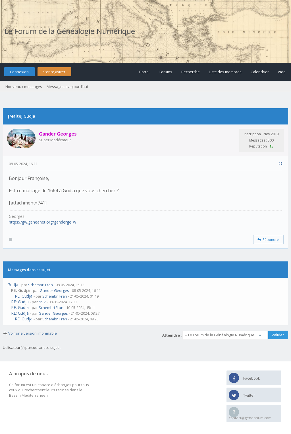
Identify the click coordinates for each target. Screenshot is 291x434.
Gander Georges (54, 290)
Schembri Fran (40, 284)
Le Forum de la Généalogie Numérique (69, 31)
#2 (280, 163)
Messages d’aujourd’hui (67, 86)
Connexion (19, 71)
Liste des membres (225, 71)
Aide (282, 71)
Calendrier (260, 71)
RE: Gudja (23, 296)
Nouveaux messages (23, 86)
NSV (42, 301)
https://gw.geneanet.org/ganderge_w (42, 222)
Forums (165, 71)
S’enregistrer (54, 71)
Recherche (190, 71)
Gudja (12, 284)
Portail (144, 71)
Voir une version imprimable (32, 333)
